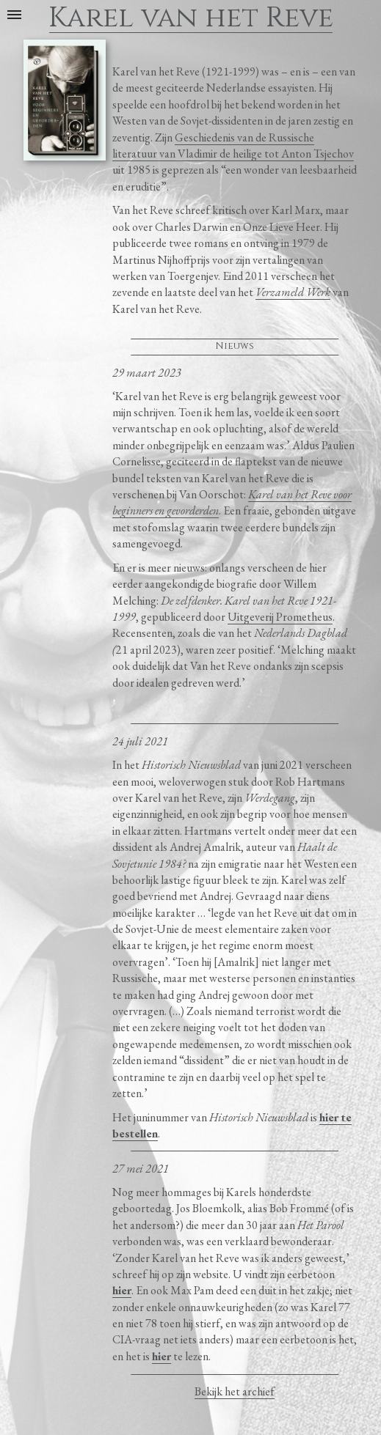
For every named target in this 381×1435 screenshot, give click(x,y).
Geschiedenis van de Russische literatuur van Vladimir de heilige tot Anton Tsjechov (233, 145)
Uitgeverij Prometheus (280, 616)
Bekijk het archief (235, 1391)
